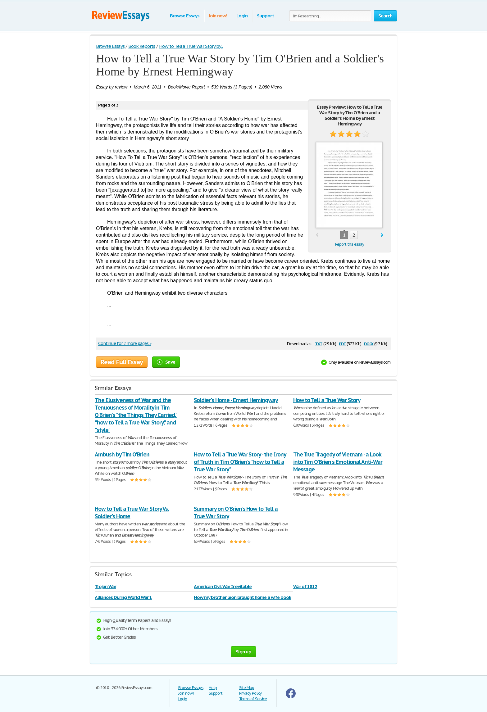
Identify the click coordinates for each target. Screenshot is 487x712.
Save (166, 362)
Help (213, 687)
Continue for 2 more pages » (124, 343)
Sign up (243, 652)
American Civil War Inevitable (223, 586)
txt (318, 343)
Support (265, 16)
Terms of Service (253, 698)
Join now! (218, 16)
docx (369, 343)
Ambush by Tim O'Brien (122, 454)
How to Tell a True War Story (326, 400)
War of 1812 (305, 586)
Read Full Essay (122, 362)
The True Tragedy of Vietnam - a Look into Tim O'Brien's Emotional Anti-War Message (338, 462)
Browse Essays (184, 16)
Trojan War (105, 586)
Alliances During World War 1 (123, 597)
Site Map (246, 687)
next (382, 235)
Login (242, 16)
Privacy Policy (250, 693)
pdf (342, 343)
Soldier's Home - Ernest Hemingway (236, 400)
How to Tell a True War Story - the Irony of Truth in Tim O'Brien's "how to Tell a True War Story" (240, 462)
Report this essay (349, 244)
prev (317, 235)
